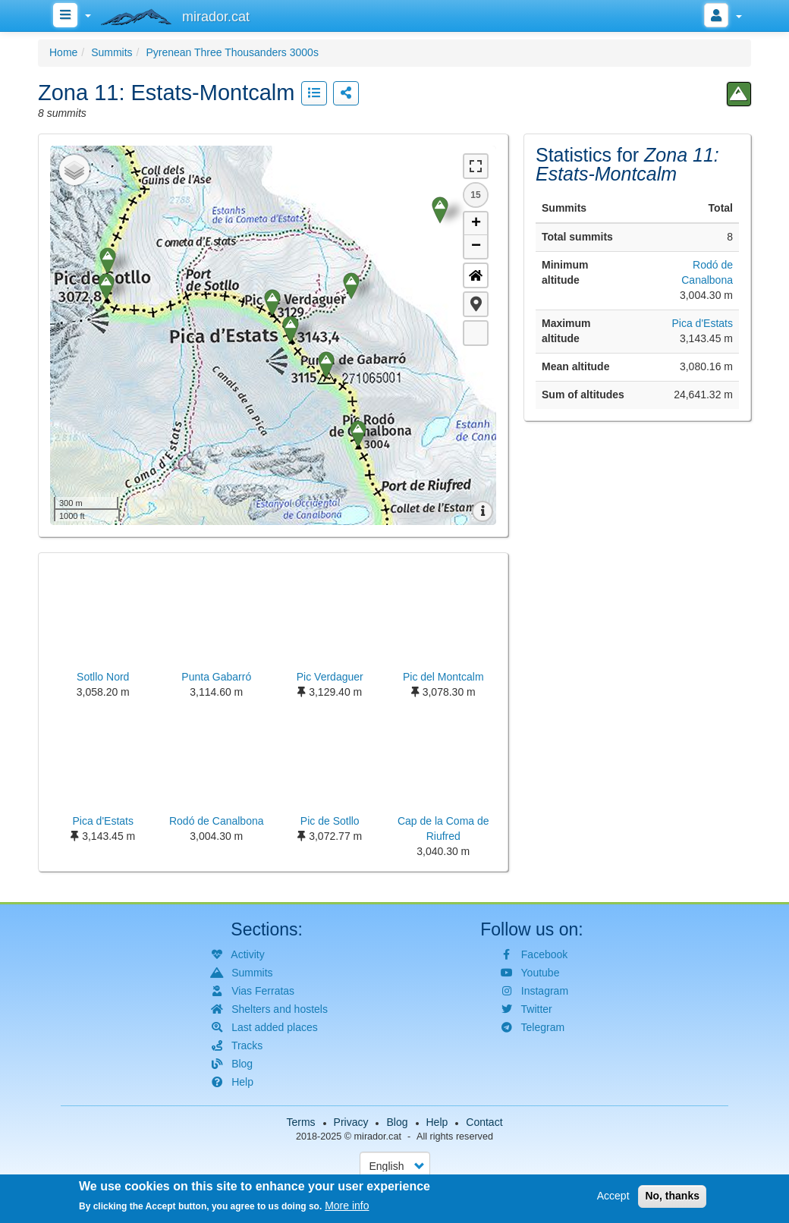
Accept (613, 1196)
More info (347, 1205)
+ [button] (476, 223)
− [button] (476, 246)
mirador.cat (377, 1136)
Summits (111, 52)
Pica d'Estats (702, 323)
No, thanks (672, 1196)
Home (63, 52)
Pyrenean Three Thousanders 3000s (232, 52)
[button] (475, 304)
